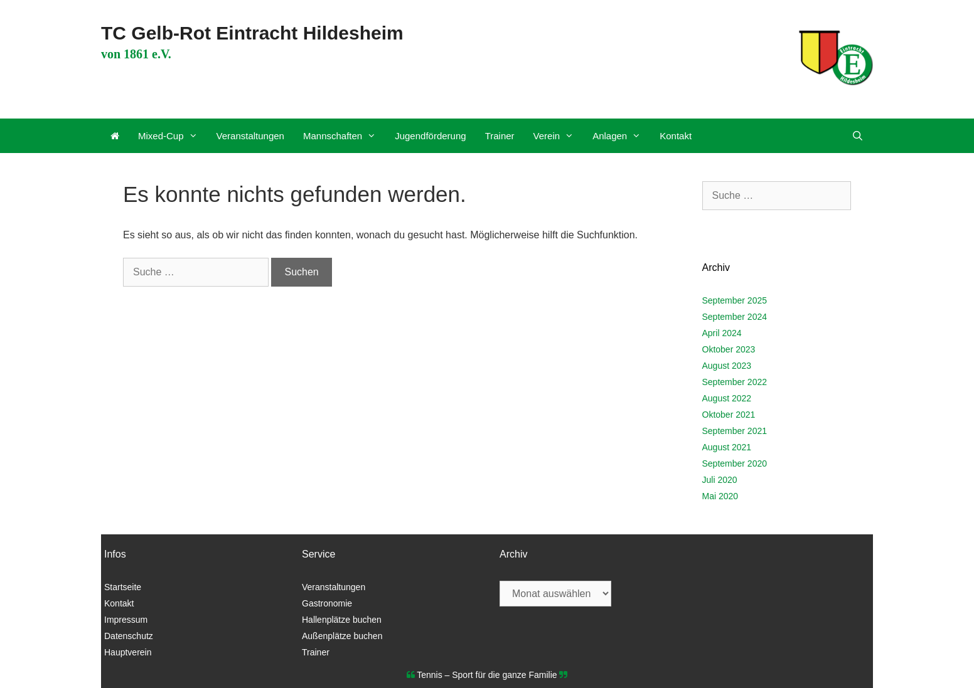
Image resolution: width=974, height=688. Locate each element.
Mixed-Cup (172, 136)
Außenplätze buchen (342, 636)
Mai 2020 (720, 496)
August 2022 (727, 398)
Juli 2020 (719, 480)
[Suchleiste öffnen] (857, 136)
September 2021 (735, 431)
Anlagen (621, 136)
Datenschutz (128, 636)
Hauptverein (128, 652)
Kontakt (676, 135)
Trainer (500, 135)
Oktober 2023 (729, 349)
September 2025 (735, 300)
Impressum (125, 620)
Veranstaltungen (250, 135)
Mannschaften (344, 136)
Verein (558, 136)
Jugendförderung (430, 135)
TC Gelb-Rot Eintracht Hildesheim (252, 33)
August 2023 (727, 366)
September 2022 (735, 382)
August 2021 (727, 447)
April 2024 (722, 333)
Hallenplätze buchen (342, 620)
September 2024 (735, 317)
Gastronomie (327, 603)
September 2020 (735, 463)
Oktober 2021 (729, 415)
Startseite (122, 587)
